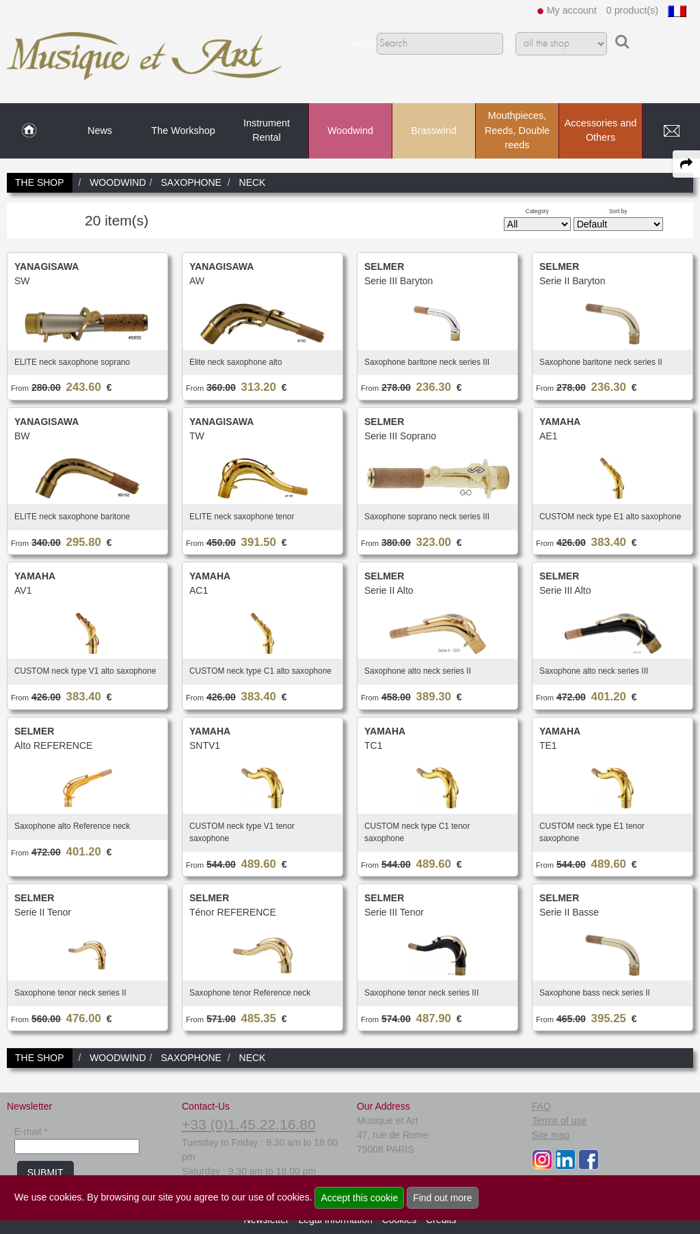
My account (572, 10)
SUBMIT (45, 1172)
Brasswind (433, 130)
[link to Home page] (29, 131)
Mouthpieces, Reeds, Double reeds (517, 130)
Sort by (618, 211)
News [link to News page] (100, 130)
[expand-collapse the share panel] (686, 164)
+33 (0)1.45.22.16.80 (249, 1124)
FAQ (541, 1106)
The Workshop (183, 130)
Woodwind (350, 130)
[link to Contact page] (671, 131)
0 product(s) (632, 10)
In (509, 44)
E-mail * (31, 1131)
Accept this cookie (359, 1197)
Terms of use (559, 1120)
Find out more (442, 1197)
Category (537, 211)
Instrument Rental (266, 130)
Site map (550, 1134)
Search (360, 44)
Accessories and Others (601, 130)
